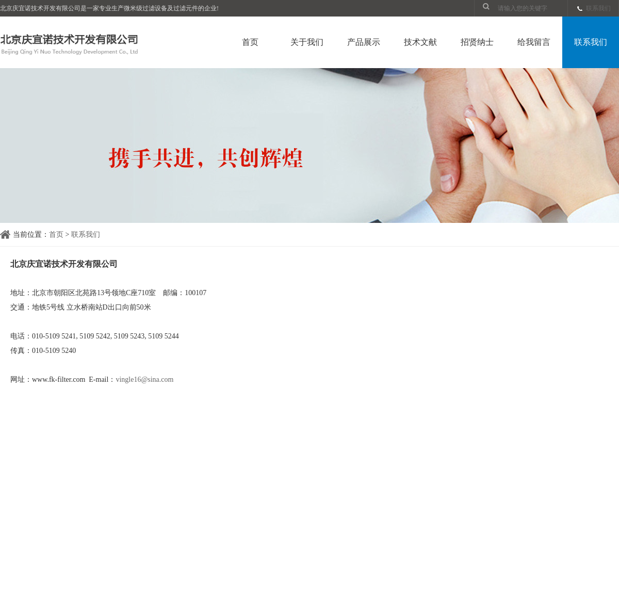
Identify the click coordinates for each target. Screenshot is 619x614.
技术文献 (420, 42)
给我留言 (533, 42)
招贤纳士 (477, 42)
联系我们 (598, 8)
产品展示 (363, 42)
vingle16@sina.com (144, 379)
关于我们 (306, 42)
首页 (250, 42)
